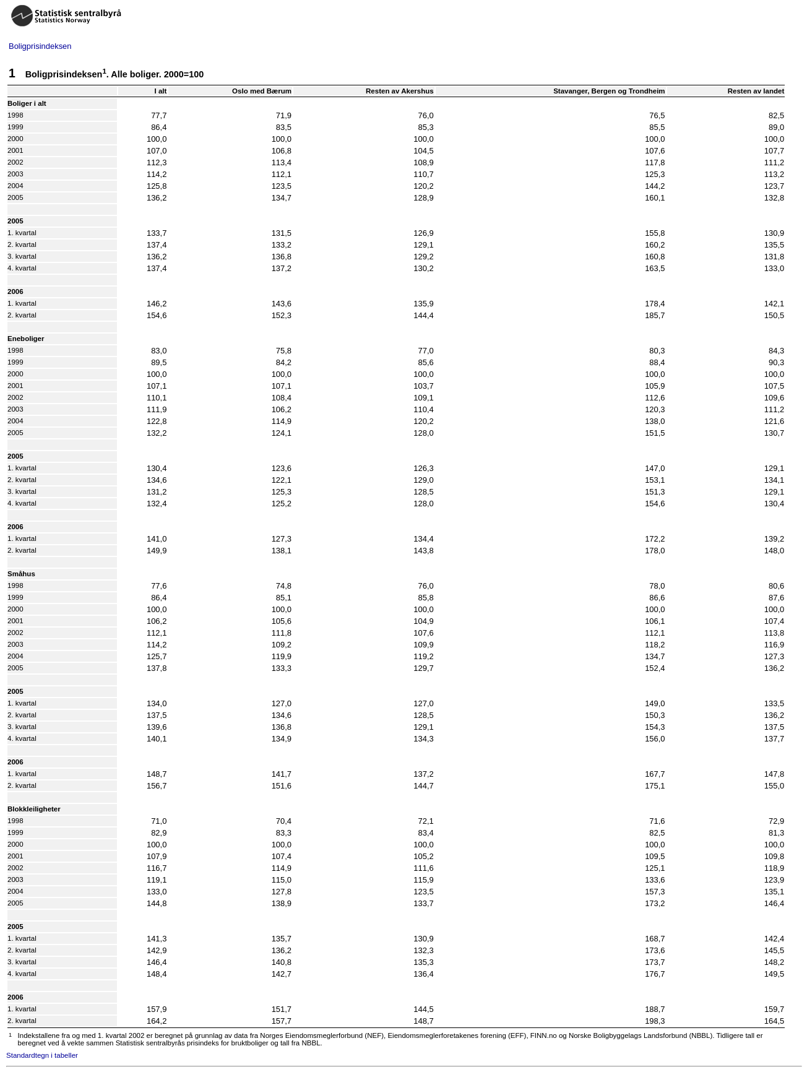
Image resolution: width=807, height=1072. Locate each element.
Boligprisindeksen (40, 46)
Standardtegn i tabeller (42, 1055)
